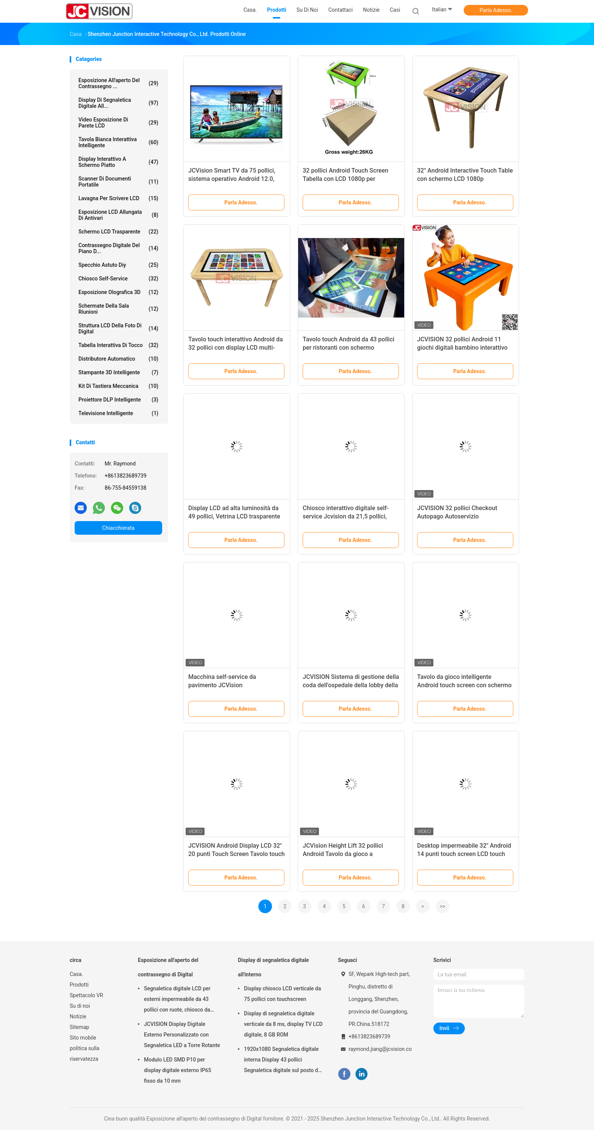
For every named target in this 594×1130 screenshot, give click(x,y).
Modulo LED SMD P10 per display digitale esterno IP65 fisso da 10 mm (177, 1070)
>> (443, 906)
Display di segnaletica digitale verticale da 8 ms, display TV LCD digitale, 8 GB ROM (283, 1024)
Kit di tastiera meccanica (118, 386)
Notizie (78, 1016)
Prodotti (79, 985)
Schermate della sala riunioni (118, 309)
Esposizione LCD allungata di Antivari (118, 215)
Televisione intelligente (118, 413)
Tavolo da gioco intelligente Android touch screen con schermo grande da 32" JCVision (464, 685)
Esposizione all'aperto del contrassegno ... (118, 83)
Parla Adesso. (496, 10)
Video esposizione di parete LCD (118, 123)
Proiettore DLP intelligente (118, 399)
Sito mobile (83, 1038)
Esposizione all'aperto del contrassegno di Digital (168, 967)
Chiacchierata (118, 528)
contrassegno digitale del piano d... (118, 248)
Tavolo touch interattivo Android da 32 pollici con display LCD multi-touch (235, 348)
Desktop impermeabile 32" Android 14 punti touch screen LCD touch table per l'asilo (464, 854)
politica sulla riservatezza (84, 1053)
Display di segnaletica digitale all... (118, 103)
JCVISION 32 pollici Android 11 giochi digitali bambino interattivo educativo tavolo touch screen (462, 348)
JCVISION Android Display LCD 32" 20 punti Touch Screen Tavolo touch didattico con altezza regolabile (236, 854)
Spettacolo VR (86, 995)
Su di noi (80, 1006)
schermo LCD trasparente (118, 231)
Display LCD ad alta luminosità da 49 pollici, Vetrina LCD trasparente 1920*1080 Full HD (234, 516)
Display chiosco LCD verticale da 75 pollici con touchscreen (282, 993)
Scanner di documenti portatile (118, 182)
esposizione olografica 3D (118, 292)
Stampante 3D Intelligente (118, 372)
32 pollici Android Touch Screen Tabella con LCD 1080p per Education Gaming (345, 179)
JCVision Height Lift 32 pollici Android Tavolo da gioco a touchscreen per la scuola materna (349, 854)
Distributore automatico (118, 359)
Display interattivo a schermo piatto (118, 162)
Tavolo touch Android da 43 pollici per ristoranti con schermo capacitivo (348, 348)
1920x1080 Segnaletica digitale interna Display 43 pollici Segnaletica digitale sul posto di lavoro (281, 1061)
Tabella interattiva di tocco (118, 345)
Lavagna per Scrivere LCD (118, 198)
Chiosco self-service (118, 278)
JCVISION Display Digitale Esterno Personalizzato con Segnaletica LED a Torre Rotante (182, 1034)
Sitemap (79, 1027)
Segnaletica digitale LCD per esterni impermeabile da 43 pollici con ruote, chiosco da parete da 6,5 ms (177, 1000)
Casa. (76, 974)
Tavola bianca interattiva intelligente (118, 142)
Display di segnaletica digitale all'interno (273, 967)
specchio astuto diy (118, 265)
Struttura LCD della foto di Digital (118, 328)
